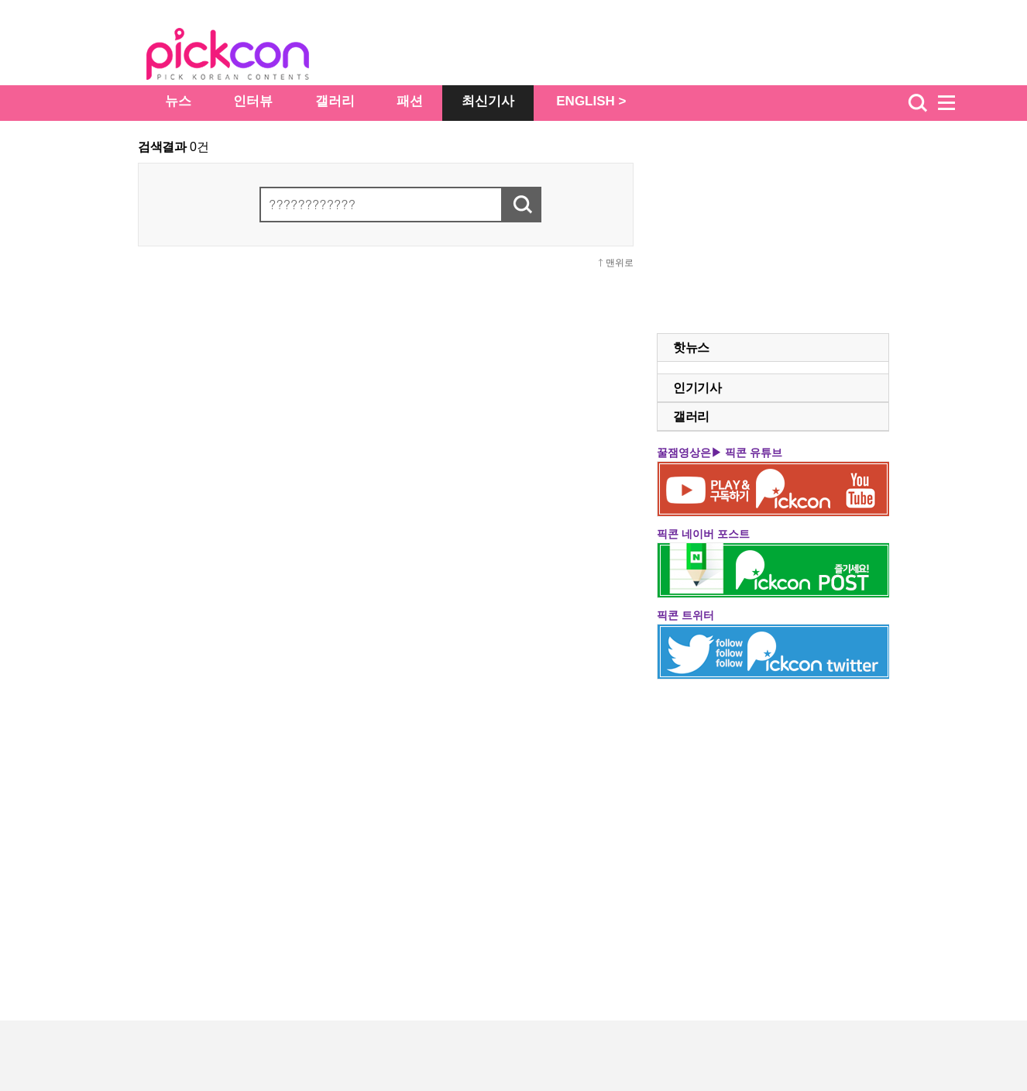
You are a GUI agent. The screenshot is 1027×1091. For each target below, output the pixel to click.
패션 (410, 101)
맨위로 (620, 262)
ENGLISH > (591, 101)
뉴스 (178, 101)
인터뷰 (253, 101)
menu (953, 103)
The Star (251, 56)
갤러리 (335, 101)
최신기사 (488, 101)
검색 (918, 103)
